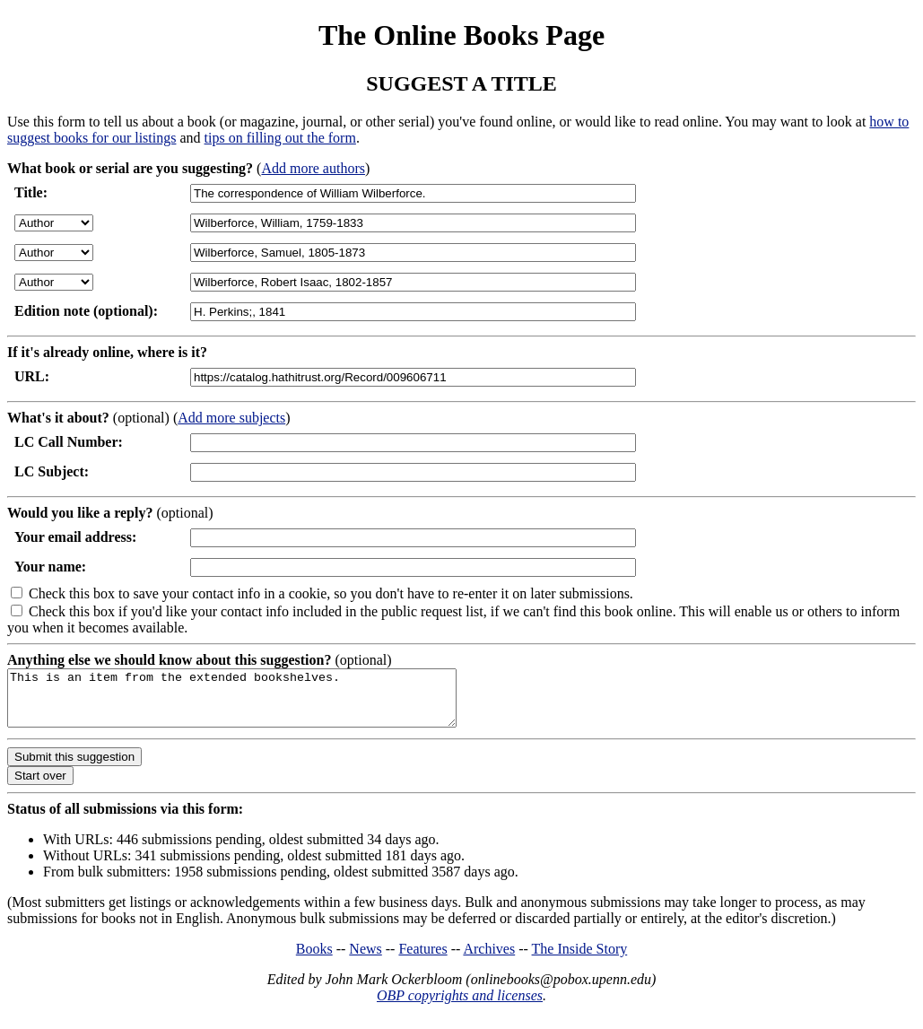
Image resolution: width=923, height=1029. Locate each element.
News (365, 959)
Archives (489, 959)
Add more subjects (231, 417)
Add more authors (313, 168)
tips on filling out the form (280, 137)
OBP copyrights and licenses (460, 1006)
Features (422, 959)
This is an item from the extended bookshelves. (258, 703)
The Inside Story (580, 959)
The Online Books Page (461, 35)
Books (314, 959)
